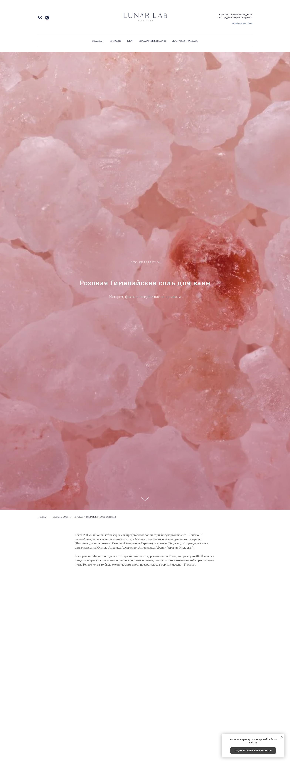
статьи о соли (60, 517)
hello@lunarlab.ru (243, 23)
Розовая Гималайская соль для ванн (95, 517)
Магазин (115, 41)
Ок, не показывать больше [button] (253, 750)
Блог (130, 41)
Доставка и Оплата (185, 41)
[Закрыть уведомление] (282, 737)
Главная (97, 41)
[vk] (40, 19)
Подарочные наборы (152, 41)
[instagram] (47, 19)
